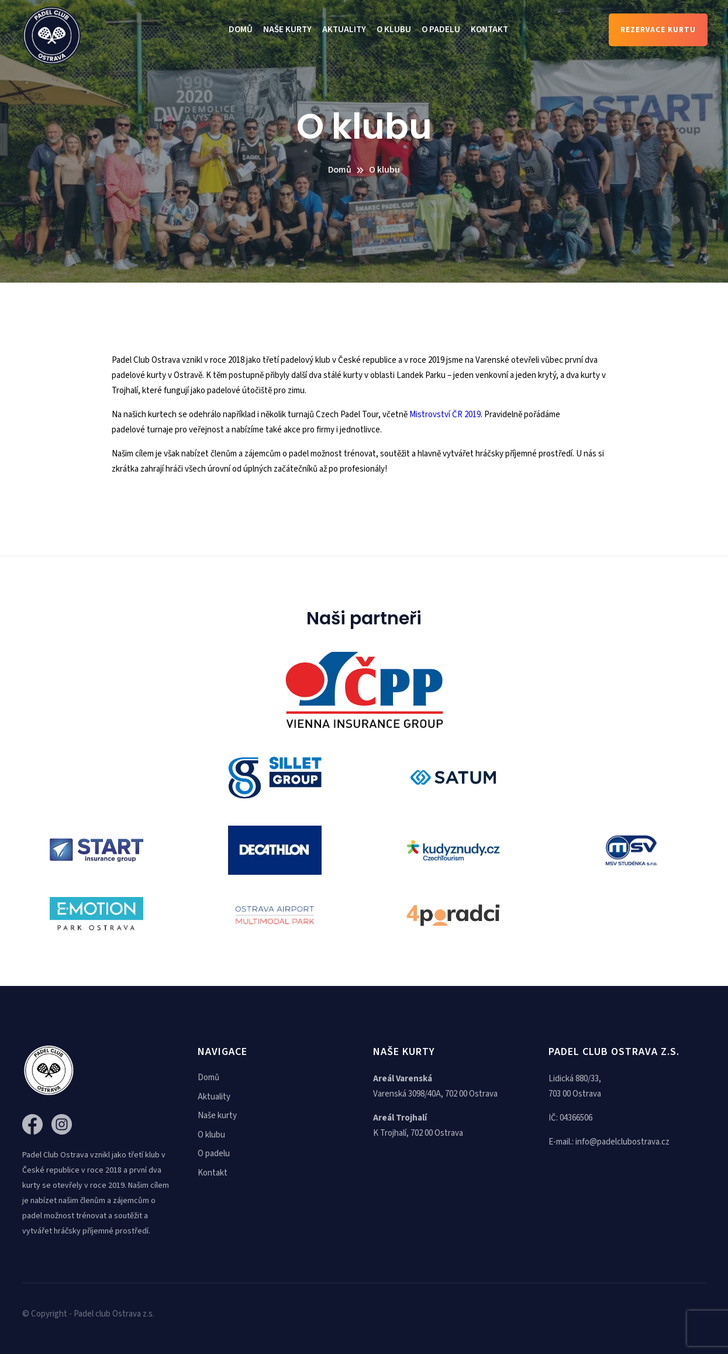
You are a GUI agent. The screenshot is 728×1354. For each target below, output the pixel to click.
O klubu (394, 29)
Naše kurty (287, 29)
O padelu (441, 29)
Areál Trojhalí (400, 1118)
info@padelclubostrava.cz (622, 1142)
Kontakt (489, 29)
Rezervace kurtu (658, 30)
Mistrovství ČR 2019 (445, 414)
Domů (241, 29)
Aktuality (344, 29)
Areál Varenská (402, 1079)
